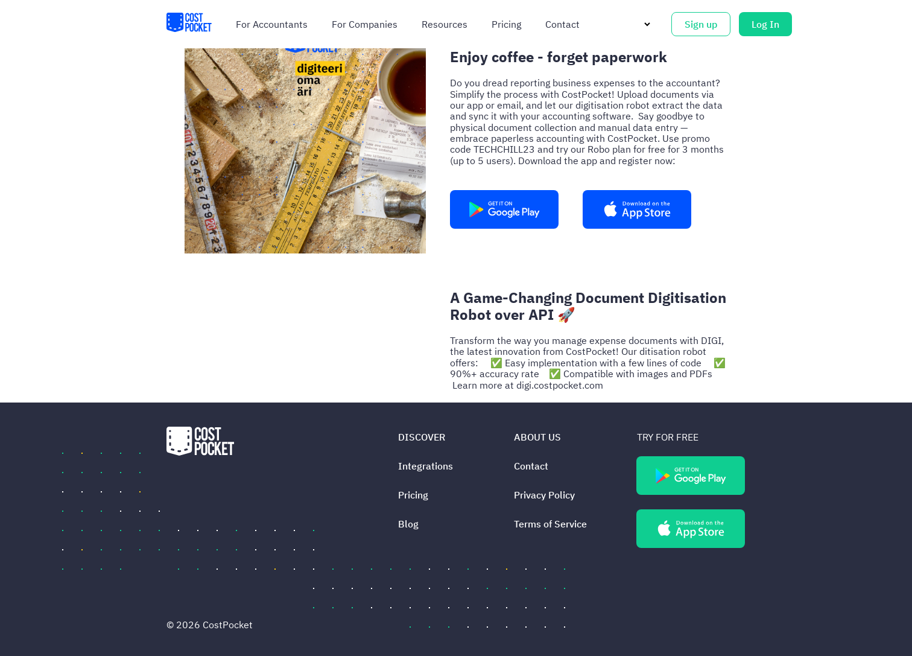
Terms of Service (550, 524)
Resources (444, 24)
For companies (364, 24)
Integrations (425, 466)
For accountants (272, 24)
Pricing (506, 24)
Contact (562, 24)
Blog (408, 524)
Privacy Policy (544, 495)
